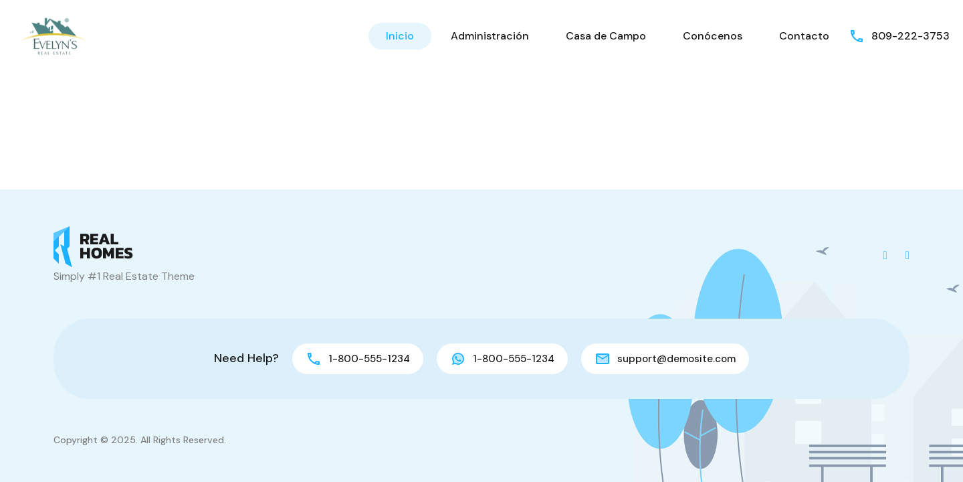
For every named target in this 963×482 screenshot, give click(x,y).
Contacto (804, 36)
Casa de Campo (606, 36)
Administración (490, 36)
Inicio (400, 36)
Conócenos (712, 36)
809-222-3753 (910, 36)
